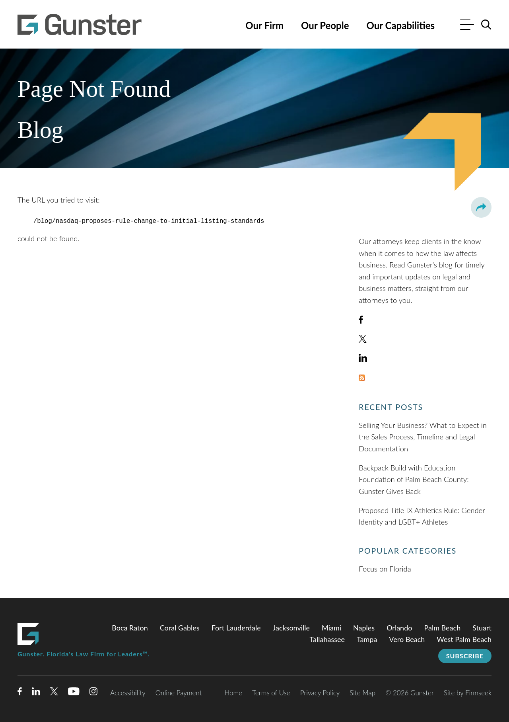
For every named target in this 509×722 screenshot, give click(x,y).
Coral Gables (180, 627)
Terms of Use (271, 693)
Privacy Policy (320, 693)
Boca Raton (130, 627)
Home (233, 693)
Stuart (482, 627)
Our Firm (264, 25)
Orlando (399, 627)
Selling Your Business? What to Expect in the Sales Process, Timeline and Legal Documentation (423, 437)
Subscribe (465, 656)
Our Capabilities (400, 25)
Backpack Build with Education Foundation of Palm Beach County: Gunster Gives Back (413, 479)
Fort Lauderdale (236, 627)
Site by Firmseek (468, 693)
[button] (481, 207)
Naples (364, 627)
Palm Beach (442, 627)
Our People (325, 25)
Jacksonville (291, 627)
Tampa (367, 639)
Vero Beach (407, 639)
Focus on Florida (385, 568)
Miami (331, 627)
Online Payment (178, 693)
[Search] (486, 25)
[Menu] (467, 26)
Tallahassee (327, 639)
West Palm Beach (464, 639)
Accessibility (128, 693)
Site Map (362, 693)
